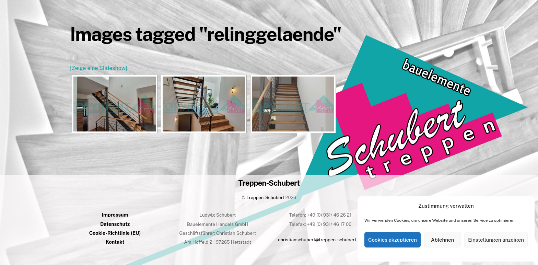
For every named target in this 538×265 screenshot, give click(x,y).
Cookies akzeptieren (392, 240)
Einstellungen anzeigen (496, 240)
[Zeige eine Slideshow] (98, 68)
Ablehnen (442, 240)
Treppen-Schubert (265, 197)
